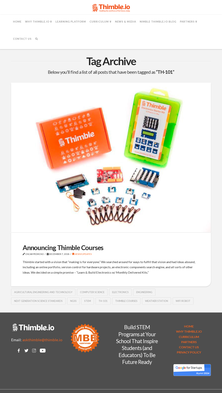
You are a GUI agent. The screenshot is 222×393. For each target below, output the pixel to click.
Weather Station (156, 300)
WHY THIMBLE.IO (189, 331)
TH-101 (103, 300)
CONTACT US (189, 347)
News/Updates (82, 254)
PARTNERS (189, 342)
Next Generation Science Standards (38, 300)
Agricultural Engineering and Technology (43, 292)
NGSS (73, 300)
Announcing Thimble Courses (63, 247)
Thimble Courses (126, 300)
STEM (87, 300)
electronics (120, 292)
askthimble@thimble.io (42, 339)
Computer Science (92, 292)
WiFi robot (183, 300)
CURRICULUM (189, 337)
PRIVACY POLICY (189, 352)
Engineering (144, 292)
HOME (189, 326)
